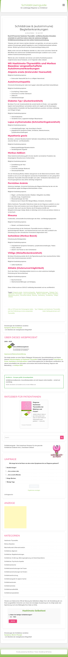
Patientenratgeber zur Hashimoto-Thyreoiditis (23, 359)
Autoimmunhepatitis (29, 292)
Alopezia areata (17, 292)
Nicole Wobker (30, 33)
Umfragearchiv (8, 494)
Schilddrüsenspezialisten (11, 593)
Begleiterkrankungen (42, 292)
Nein (14, 617)
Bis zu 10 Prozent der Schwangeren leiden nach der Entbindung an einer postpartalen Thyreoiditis (20, 311)
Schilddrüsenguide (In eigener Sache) (15, 579)
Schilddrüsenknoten (10, 582)
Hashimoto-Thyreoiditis (15, 293)
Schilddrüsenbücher (10, 565)
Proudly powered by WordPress (24, 652)
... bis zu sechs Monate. (14, 475)
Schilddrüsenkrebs (9, 586)
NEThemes (48, 652)
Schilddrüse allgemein (10, 551)
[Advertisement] (15, 517)
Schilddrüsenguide (34, 5)
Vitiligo (56, 295)
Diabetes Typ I (53, 292)
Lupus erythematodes (29, 293)
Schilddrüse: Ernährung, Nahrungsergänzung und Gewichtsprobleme (24, 558)
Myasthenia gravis (13, 295)
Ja (10, 617)
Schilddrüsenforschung (11, 575)
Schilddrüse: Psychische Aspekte (14, 561)
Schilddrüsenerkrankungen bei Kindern (15, 572)
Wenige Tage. (11, 482)
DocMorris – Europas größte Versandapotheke (19, 377)
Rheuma (34, 295)
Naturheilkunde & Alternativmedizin (14, 547)
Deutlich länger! (11, 467)
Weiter (13, 621)
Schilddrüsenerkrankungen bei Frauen (15, 568)
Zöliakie (10, 296)
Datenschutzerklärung (19, 354)
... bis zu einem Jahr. (13, 471)
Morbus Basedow (53, 293)
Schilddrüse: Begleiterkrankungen (14, 554)
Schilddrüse (49, 295)
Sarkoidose (41, 295)
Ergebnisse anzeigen (34, 490)
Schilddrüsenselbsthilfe (11, 589)
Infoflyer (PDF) (18, 365)
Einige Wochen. (11, 478)
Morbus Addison (42, 293)
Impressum (7, 354)
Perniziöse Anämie (25, 295)
